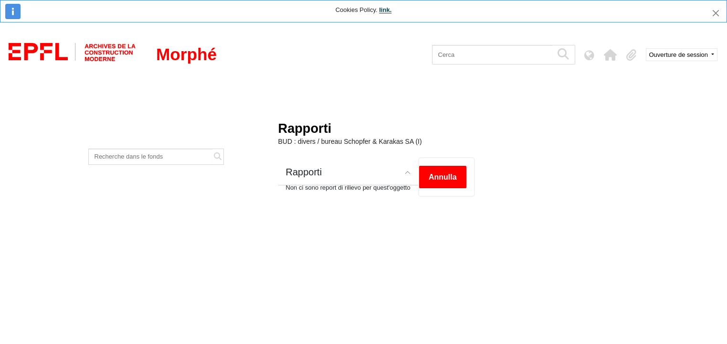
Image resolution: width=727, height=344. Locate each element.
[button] (610, 54)
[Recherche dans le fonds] (151, 156)
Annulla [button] (443, 177)
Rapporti (304, 172)
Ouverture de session (679, 54)
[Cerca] (492, 54)
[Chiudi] (716, 13)
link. (385, 9)
